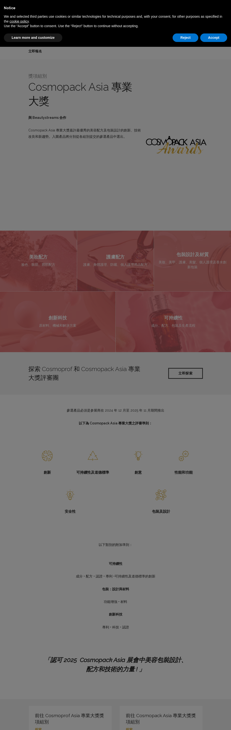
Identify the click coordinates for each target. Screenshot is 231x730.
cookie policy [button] (19, 21)
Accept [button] (213, 38)
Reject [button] (185, 38)
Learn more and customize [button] (33, 38)
